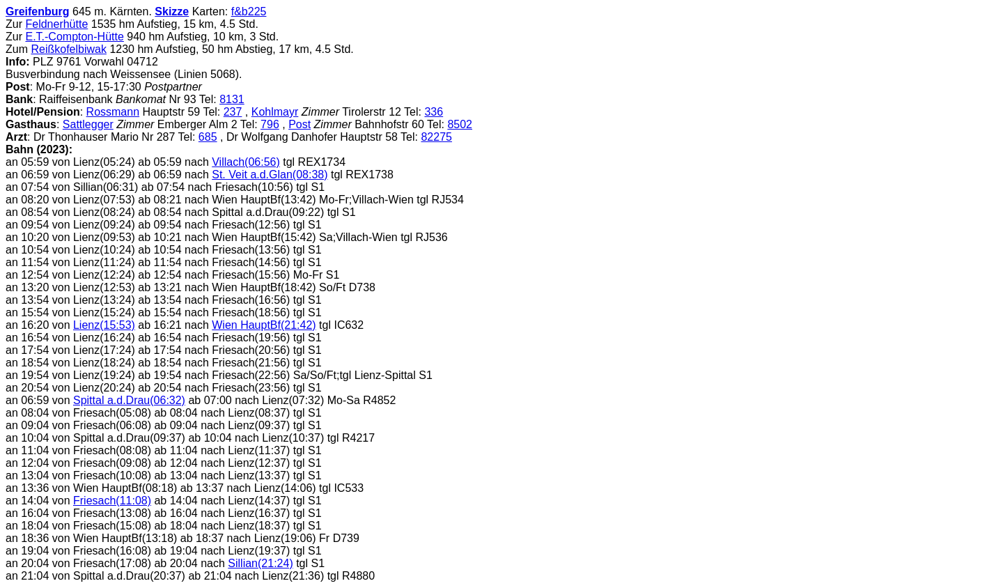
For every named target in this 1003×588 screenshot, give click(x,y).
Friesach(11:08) (112, 500)
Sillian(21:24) (260, 563)
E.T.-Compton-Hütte (74, 36)
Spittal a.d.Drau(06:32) (129, 400)
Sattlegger (88, 124)
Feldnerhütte (56, 24)
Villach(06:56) (246, 162)
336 (433, 112)
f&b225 (249, 11)
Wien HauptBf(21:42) (264, 325)
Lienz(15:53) (104, 325)
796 (270, 124)
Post (299, 124)
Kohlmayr (275, 112)
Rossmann (112, 112)
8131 (231, 99)
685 (208, 137)
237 (233, 112)
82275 (436, 137)
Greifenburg (38, 11)
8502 (459, 124)
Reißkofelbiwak (68, 49)
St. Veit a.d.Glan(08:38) (269, 174)
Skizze (172, 11)
